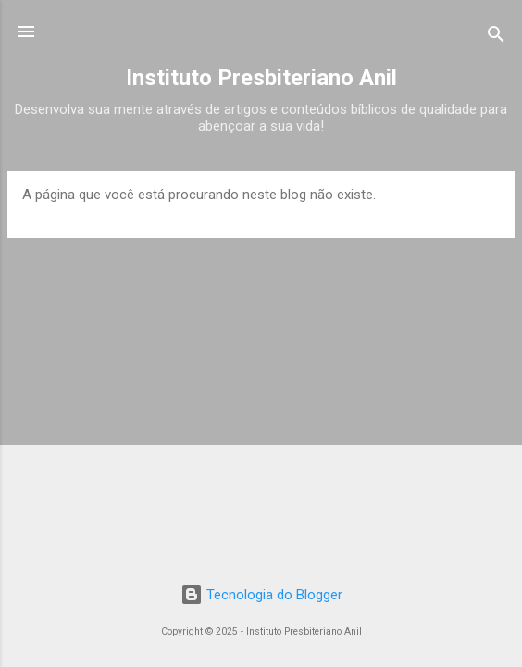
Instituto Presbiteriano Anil (261, 78)
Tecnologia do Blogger (261, 594)
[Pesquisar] (496, 37)
